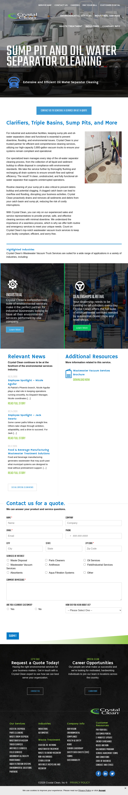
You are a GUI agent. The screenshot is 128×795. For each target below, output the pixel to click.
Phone (68, 530)
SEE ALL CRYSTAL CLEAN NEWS (22, 487)
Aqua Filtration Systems (61, 572)
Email (9, 530)
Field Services (15, 752)
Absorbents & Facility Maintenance (19, 758)
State (48, 543)
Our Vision (71, 729)
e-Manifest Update (104, 738)
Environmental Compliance (73, 735)
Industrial (43, 729)
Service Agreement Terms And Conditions (107, 755)
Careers (75, 5)
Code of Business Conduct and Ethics (104, 763)
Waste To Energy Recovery (49, 753)
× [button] (125, 788)
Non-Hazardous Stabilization (45, 759)
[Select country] (69, 536)
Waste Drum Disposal (19, 737)
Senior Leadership (75, 749)
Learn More (15, 329)
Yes (12, 609)
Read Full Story (16, 403)
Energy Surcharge (104, 742)
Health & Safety (74, 741)
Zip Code (89, 543)
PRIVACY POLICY (80, 782)
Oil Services (93, 560)
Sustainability (73, 760)
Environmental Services (76, 15)
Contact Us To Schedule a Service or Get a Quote (64, 110)
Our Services (17, 723)
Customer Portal (110, 5)
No (40, 609)
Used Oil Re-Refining (47, 745)
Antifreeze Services (18, 749)
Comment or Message (16, 580)
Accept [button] (102, 790)
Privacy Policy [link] (84, 790)
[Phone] (94, 536)
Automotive (43, 733)
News (69, 745)
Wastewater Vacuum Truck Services (18, 743)
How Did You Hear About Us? (78, 605)
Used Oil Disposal (17, 729)
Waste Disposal (19, 560)
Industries (92, 26)
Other (90, 572)
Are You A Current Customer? (19, 605)
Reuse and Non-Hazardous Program (105, 747)
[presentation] (29, 627)
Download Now (81, 379)
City (8, 543)
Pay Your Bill (90, 5)
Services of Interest (15, 556)
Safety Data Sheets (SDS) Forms (78, 754)
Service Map (44, 5)
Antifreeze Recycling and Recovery (49, 767)
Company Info (111, 26)
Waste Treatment (71, 26)
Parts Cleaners (57, 560)
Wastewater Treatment (48, 749)
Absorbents (17, 572)
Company (69, 518)
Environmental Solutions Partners (20, 770)
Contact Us (61, 5)
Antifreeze (54, 565)
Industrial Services (107, 15)
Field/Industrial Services (100, 565)
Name (9, 518)
